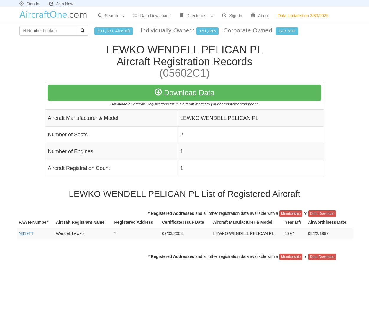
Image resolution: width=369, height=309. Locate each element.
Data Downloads (152, 15)
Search (111, 15)
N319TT (26, 233)
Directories (196, 15)
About (260, 15)
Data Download (322, 214)
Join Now (61, 3)
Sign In (29, 3)
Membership (291, 214)
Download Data (184, 93)
